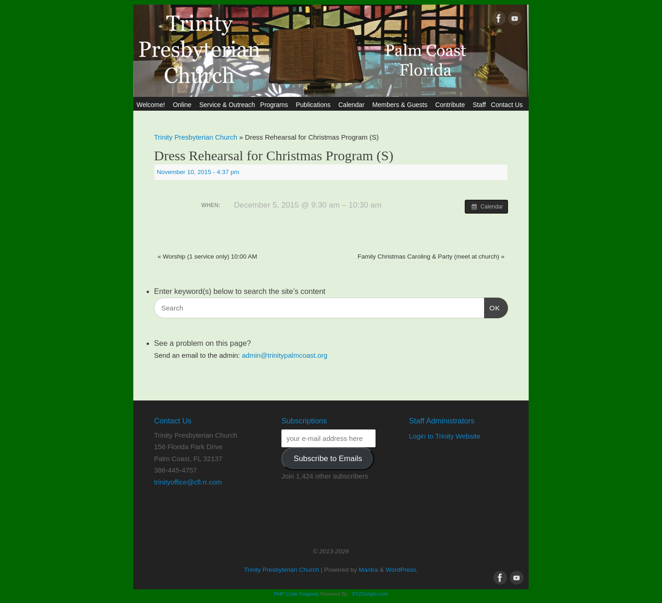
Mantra (368, 569)
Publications (314, 104)
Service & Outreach (227, 104)
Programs (275, 104)
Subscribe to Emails (328, 458)
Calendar (352, 104)
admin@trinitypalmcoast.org (284, 355)
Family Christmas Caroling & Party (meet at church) (431, 256)
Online (183, 104)
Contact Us (508, 104)
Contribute (451, 104)
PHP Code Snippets (296, 594)
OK (492, 307)
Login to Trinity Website (444, 436)
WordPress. (402, 569)
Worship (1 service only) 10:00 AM (207, 256)
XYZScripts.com (370, 594)
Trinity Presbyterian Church (195, 137)
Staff (479, 104)
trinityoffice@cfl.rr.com (188, 482)
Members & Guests (401, 104)
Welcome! (152, 104)
